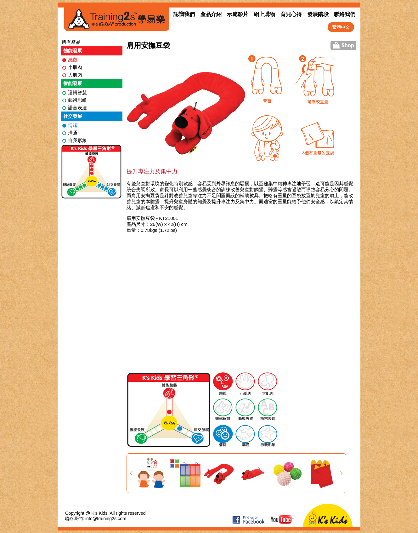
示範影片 (237, 14)
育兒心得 (291, 14)
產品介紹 (211, 14)
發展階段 (318, 14)
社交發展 (72, 116)
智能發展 (72, 83)
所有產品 (71, 42)
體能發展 (72, 50)
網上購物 (264, 14)
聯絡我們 (344, 14)
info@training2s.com (105, 518)
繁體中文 (341, 27)
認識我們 (184, 14)
